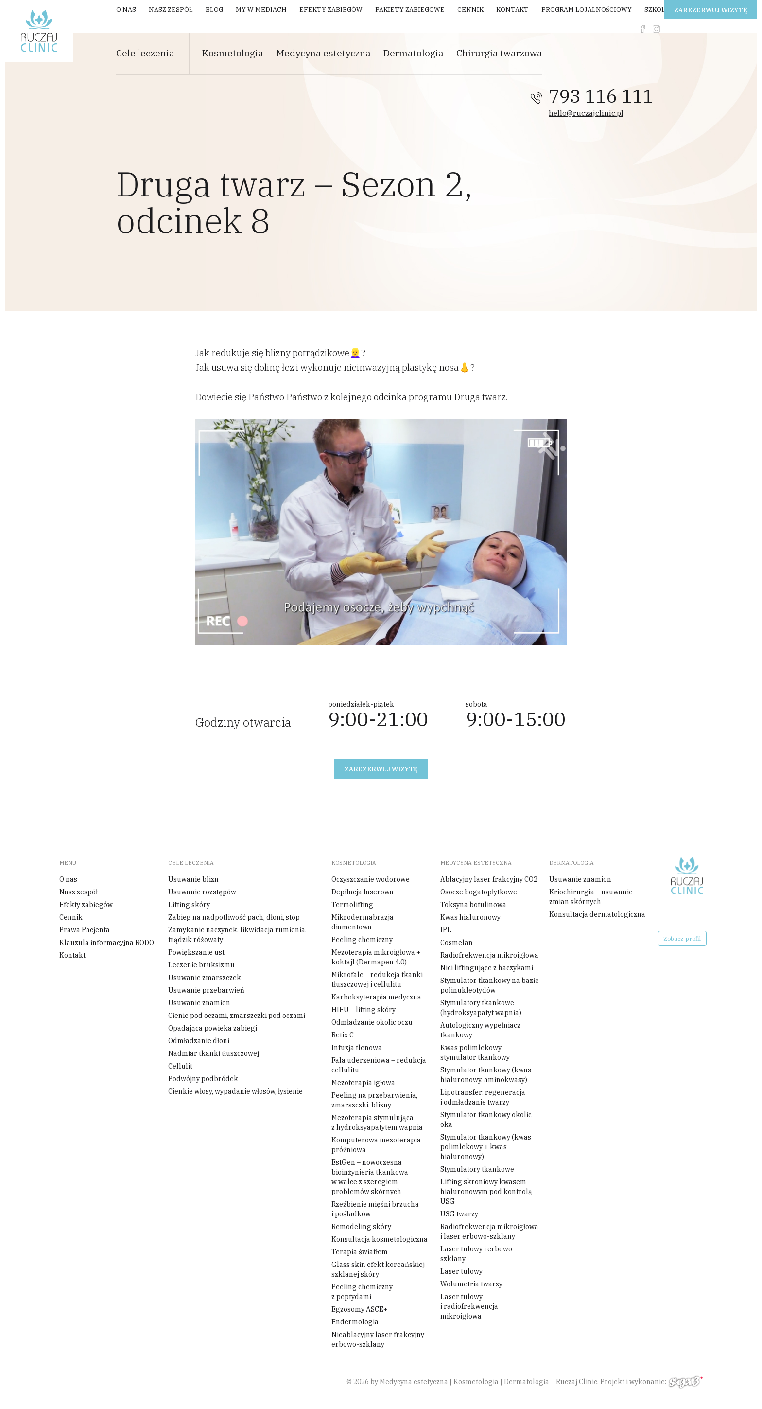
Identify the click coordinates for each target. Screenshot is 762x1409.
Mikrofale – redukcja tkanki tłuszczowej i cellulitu (377, 979)
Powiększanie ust (196, 952)
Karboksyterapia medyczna (376, 997)
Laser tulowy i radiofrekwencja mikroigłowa (469, 1306)
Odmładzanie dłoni (198, 1040)
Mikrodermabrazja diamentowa (362, 922)
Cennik (470, 9)
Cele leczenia (145, 53)
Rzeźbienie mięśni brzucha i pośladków (375, 1209)
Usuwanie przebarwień (206, 990)
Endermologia (355, 1322)
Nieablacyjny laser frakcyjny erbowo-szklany (377, 1339)
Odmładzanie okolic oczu (372, 1022)
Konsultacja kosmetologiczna (379, 1239)
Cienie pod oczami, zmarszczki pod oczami (236, 1015)
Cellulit (180, 1066)
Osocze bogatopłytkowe (478, 892)
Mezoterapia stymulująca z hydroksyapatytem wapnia (377, 1122)
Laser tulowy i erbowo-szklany (477, 1254)
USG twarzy (459, 1214)
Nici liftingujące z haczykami (486, 967)
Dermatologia (413, 53)
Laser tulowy (461, 1271)
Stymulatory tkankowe (477, 1169)
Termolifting (352, 904)
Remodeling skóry (361, 1226)
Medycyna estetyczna (323, 53)
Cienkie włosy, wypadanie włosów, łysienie (235, 1091)
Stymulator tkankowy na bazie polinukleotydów (489, 985)
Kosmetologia (232, 53)
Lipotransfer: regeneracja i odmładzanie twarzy (482, 1097)
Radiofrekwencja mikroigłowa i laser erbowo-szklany (489, 1231)
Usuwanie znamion (199, 1003)
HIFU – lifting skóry (363, 1009)
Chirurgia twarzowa (499, 53)
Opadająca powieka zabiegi (212, 1028)
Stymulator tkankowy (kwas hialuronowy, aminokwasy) (485, 1075)
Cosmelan (456, 942)
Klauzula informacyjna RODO (106, 942)
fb (643, 29)
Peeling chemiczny (362, 939)
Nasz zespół (171, 9)
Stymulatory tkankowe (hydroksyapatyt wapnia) (480, 1008)
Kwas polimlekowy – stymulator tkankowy (475, 1052)
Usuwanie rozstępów (202, 892)
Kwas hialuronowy (470, 917)
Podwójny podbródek (203, 1078)
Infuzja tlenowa (356, 1047)
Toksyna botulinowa (473, 904)
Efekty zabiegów (331, 9)
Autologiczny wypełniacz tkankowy (480, 1030)
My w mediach (261, 9)
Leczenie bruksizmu (201, 965)
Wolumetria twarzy (471, 1284)
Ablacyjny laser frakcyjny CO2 (488, 879)
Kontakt (512, 9)
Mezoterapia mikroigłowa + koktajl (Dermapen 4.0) (376, 957)
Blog (214, 9)
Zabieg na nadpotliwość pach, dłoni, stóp (234, 917)
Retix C (342, 1035)
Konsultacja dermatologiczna (597, 914)
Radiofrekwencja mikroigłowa (489, 955)
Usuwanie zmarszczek (204, 977)
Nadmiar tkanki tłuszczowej (213, 1053)
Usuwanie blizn (193, 879)
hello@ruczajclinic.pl (586, 113)
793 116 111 (601, 96)
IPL (445, 930)
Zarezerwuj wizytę (710, 10)
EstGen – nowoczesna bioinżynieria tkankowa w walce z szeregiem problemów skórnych (369, 1177)
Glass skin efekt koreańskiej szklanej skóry (378, 1269)
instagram (656, 29)
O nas (126, 9)
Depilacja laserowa (362, 892)
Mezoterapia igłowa (363, 1082)
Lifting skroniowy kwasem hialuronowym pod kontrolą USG (486, 1191)
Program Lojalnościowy (586, 9)
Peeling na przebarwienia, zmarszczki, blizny (374, 1100)
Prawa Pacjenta (84, 930)
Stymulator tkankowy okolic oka (486, 1119)
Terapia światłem (359, 1252)
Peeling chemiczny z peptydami (362, 1292)
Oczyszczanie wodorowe (370, 879)
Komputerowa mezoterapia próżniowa (376, 1145)
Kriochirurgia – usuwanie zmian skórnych (591, 897)
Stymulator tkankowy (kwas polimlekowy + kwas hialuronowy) (485, 1147)
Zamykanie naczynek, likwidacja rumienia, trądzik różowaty (237, 935)
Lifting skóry (189, 904)
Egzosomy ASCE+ (359, 1309)
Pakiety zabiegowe (410, 9)
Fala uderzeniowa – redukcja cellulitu (378, 1065)
